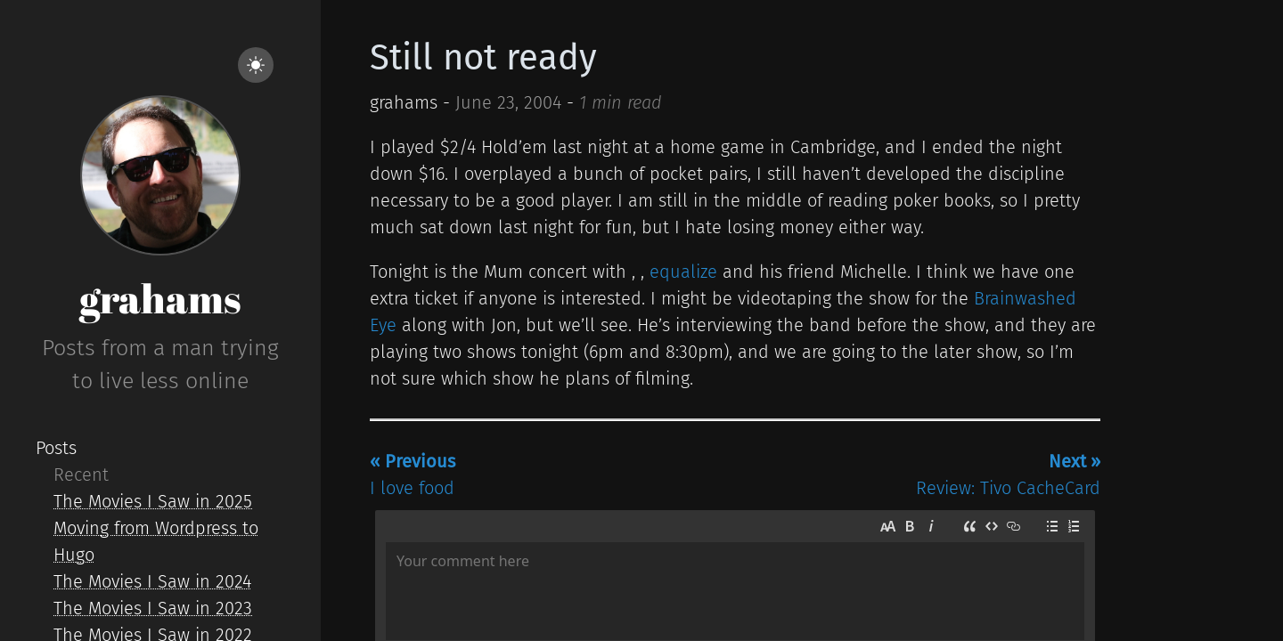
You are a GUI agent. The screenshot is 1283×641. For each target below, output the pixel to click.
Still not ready (483, 58)
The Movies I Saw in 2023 (152, 608)
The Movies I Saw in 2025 (152, 501)
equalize (683, 271)
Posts (56, 447)
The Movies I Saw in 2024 (152, 581)
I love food (412, 474)
